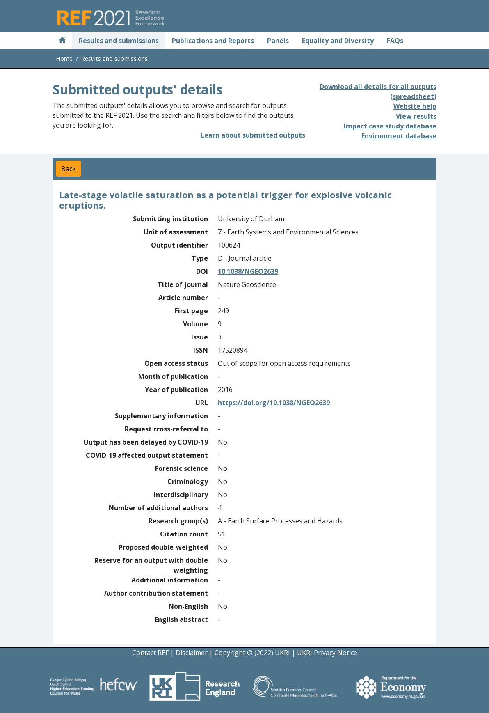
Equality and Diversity (338, 40)
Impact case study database (390, 126)
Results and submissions (119, 40)
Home (64, 58)
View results (416, 116)
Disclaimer (192, 652)
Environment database (398, 135)
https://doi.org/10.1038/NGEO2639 (274, 402)
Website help (414, 106)
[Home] (62, 40)
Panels (278, 40)
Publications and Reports (213, 40)
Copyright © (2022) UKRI (252, 652)
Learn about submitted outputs (253, 135)
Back (68, 168)
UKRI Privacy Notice (327, 652)
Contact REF (150, 652)
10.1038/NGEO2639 (248, 271)
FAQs (395, 40)
